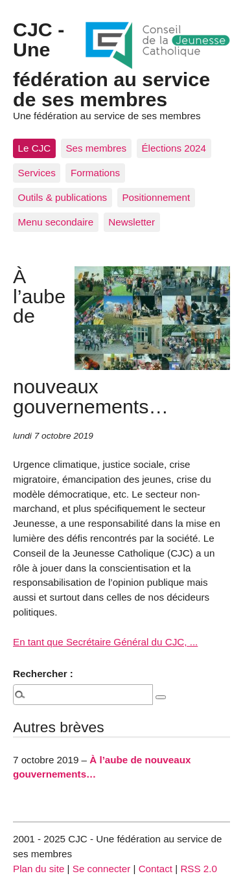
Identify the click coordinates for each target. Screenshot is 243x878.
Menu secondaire (56, 221)
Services (37, 172)
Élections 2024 (173, 148)
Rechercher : (43, 673)
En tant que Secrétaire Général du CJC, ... (105, 641)
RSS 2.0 (198, 868)
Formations (95, 172)
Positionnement (156, 197)
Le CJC (34, 148)
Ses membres (95, 148)
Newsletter (131, 221)
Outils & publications (63, 197)
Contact (155, 868)
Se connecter (102, 868)
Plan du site (38, 868)
